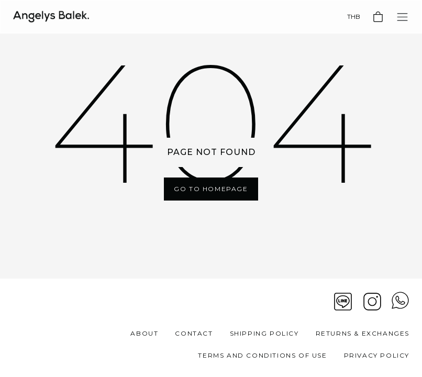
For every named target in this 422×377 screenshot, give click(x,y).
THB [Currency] (353, 16)
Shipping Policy (264, 333)
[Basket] (378, 16)
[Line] (342, 301)
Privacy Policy (376, 355)
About (144, 333)
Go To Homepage (211, 189)
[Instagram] (372, 301)
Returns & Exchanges (362, 333)
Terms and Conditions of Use (262, 355)
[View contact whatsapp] (400, 301)
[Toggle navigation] (402, 17)
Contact (194, 333)
